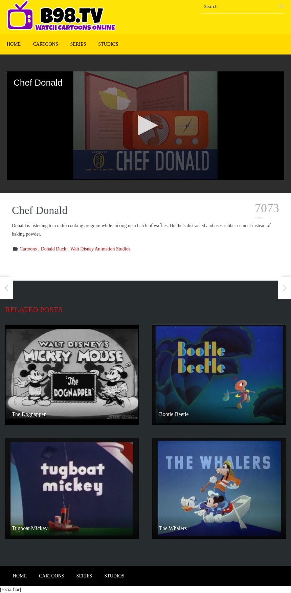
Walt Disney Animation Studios (100, 248)
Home (14, 44)
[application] (145, 125)
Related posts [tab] (33, 309)
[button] (145, 125)
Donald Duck (53, 248)
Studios (108, 44)
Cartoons (45, 44)
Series (78, 44)
